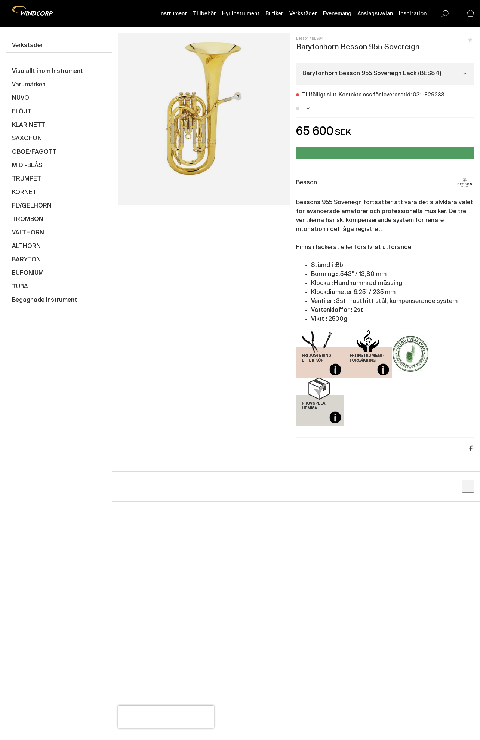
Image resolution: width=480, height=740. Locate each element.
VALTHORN (28, 233)
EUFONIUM (28, 273)
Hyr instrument (240, 13)
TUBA (20, 287)
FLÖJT (21, 112)
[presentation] (166, 717)
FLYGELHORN (32, 206)
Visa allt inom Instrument (47, 71)
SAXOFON (27, 139)
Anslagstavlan (375, 13)
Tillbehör (204, 13)
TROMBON (27, 219)
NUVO (20, 98)
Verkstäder (303, 13)
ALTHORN (26, 246)
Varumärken (29, 85)
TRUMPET (26, 179)
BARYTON (26, 260)
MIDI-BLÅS (27, 166)
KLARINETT (28, 125)
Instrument (173, 13)
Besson (302, 38)
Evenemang (337, 13)
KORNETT (26, 193)
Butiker (274, 13)
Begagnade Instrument (44, 300)
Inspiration (413, 13)
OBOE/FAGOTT (34, 152)
